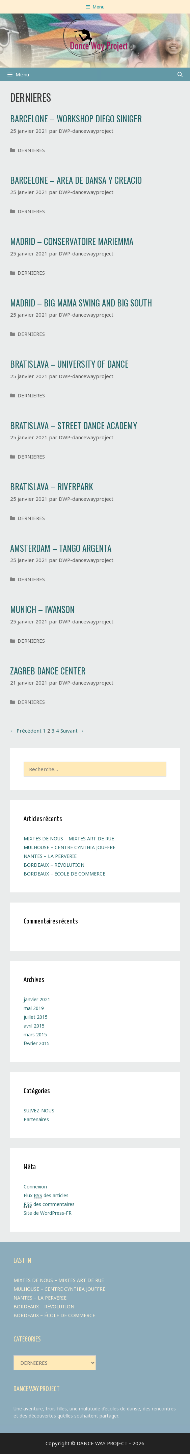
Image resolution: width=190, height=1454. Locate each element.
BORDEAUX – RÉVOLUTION (54, 865)
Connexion (35, 1186)
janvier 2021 (37, 999)
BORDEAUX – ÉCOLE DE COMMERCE (64, 873)
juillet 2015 (36, 1017)
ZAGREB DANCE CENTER (47, 670)
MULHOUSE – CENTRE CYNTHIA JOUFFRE (69, 847)
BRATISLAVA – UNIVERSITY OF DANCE (69, 364)
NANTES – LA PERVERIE (50, 856)
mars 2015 (35, 1034)
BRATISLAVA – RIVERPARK (51, 486)
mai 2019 (34, 1008)
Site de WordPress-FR (48, 1213)
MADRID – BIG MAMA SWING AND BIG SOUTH (81, 302)
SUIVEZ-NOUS (39, 1110)
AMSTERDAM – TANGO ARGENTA (60, 548)
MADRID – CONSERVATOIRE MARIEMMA (71, 241)
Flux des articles (46, 1195)
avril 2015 (34, 1025)
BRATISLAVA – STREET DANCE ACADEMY (73, 425)
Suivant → (72, 730)
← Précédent (26, 730)
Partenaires (36, 1119)
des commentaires (49, 1204)
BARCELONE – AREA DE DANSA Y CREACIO (76, 180)
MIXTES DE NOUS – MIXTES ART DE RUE (69, 838)
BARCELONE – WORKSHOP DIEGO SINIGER (76, 118)
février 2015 (37, 1043)
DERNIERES (31, 150)
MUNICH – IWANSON (42, 609)
